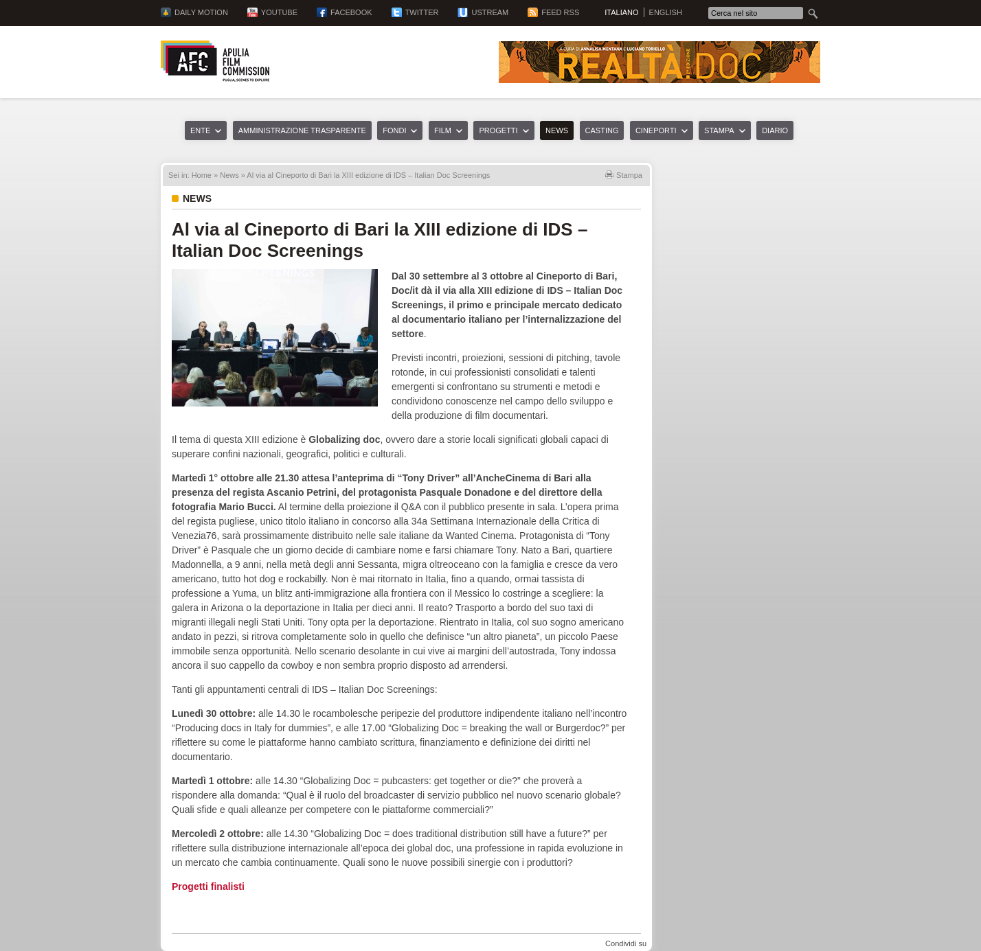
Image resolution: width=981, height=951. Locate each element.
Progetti (498, 130)
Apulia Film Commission (215, 61)
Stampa (719, 130)
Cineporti (656, 130)
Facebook (351, 12)
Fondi (394, 130)
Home (202, 175)
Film (442, 130)
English (665, 12)
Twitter (422, 12)
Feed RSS (560, 12)
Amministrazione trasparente (302, 130)
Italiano (621, 12)
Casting (602, 130)
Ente (200, 130)
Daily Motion (201, 12)
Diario (775, 130)
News (556, 130)
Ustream (489, 12)
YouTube (279, 12)
